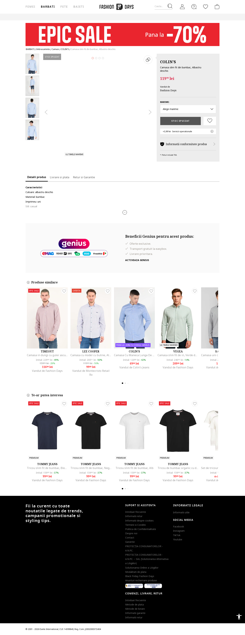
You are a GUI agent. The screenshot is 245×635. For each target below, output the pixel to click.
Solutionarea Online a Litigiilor (141, 567)
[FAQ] (194, 6)
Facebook (178, 526)
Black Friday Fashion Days (139, 576)
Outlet (157, 17)
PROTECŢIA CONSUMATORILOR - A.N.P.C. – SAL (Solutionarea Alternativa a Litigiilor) (146, 559)
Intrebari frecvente (135, 512)
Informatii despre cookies (139, 520)
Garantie (130, 541)
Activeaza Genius (137, 260)
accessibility (239, 616)
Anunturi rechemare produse (141, 580)
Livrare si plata (59, 177)
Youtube (177, 539)
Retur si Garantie (84, 177)
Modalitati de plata (135, 571)
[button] (124, 212)
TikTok (176, 535)
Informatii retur (133, 516)
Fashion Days (168, 90)
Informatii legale (188, 505)
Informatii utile (181, 512)
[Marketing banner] (122, 32)
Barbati (48, 7)
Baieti (78, 7)
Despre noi (131, 533)
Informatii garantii (135, 613)
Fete (64, 7)
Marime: (164, 102)
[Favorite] (205, 6)
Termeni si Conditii (135, 524)
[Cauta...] (163, 6)
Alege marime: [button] (188, 109)
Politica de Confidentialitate (140, 529)
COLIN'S (168, 61)
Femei (30, 7)
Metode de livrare (135, 608)
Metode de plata (134, 604)
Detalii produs (36, 177)
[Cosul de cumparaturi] (216, 6)
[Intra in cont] (182, 7)
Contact (129, 537)
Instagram (179, 530)
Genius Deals (172, 17)
